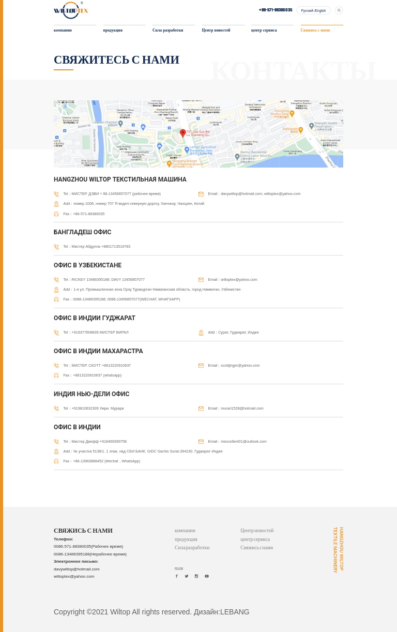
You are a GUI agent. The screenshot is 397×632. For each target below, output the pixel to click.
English (320, 10)
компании (63, 31)
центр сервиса (264, 31)
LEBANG (235, 612)
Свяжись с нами (315, 31)
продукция (113, 31)
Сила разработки (167, 31)
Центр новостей (216, 31)
